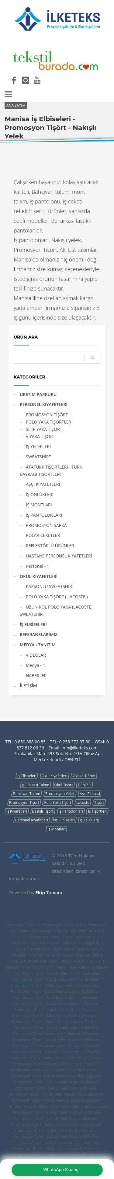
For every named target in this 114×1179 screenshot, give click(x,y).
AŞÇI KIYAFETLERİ (43, 484)
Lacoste (82, 802)
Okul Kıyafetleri (54, 775)
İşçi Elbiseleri (64, 820)
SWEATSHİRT (38, 457)
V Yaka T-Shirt (83, 775)
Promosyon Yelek (60, 793)
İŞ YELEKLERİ (38, 446)
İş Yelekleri (89, 820)
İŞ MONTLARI (39, 505)
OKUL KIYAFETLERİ (38, 576)
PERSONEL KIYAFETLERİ (43, 404)
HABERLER (36, 675)
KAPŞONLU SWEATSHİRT (50, 586)
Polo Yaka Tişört (57, 802)
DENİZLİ (84, 785)
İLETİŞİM (28, 685)
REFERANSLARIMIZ (38, 634)
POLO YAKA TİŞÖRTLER (48, 422)
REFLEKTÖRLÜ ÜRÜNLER (50, 545)
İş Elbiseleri (26, 775)
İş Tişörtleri (97, 811)
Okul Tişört (63, 785)
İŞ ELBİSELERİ (33, 624)
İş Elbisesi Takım (35, 785)
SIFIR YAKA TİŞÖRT (44, 429)
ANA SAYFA (15, 105)
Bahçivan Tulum (26, 793)
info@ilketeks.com (79, 748)
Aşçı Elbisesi (90, 793)
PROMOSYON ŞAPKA (46, 525)
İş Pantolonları (71, 811)
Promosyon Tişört (24, 802)
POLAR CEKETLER (43, 535)
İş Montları (56, 829)
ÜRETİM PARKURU (38, 394)
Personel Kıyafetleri (31, 820)
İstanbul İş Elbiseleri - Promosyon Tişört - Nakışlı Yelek (51, 924)
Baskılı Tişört (43, 811)
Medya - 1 (35, 665)
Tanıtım (48, 892)
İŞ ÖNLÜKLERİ (39, 494)
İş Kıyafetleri (16, 811)
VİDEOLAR (36, 655)
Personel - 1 (37, 566)
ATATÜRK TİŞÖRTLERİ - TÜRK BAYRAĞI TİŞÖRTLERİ (51, 470)
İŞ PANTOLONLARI (44, 515)
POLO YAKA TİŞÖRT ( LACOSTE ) (57, 596)
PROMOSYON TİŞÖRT (47, 414)
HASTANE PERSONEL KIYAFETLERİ (59, 556)
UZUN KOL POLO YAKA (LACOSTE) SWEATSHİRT (56, 610)
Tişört (99, 802)
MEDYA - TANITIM (38, 645)
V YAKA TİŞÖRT (40, 436)
